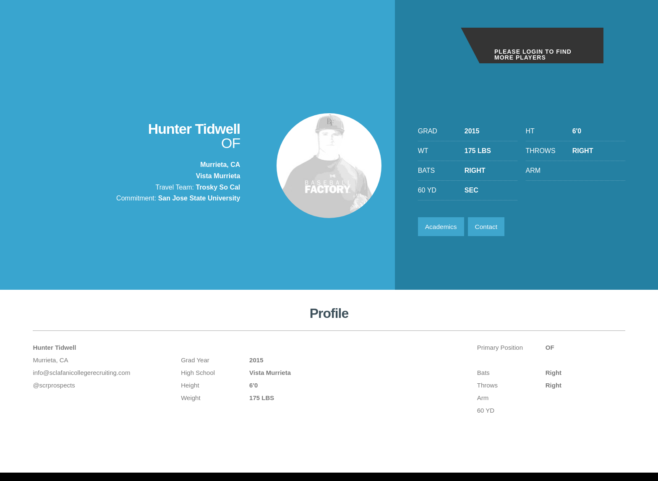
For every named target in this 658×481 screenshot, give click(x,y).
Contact (488, 227)
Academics (442, 227)
